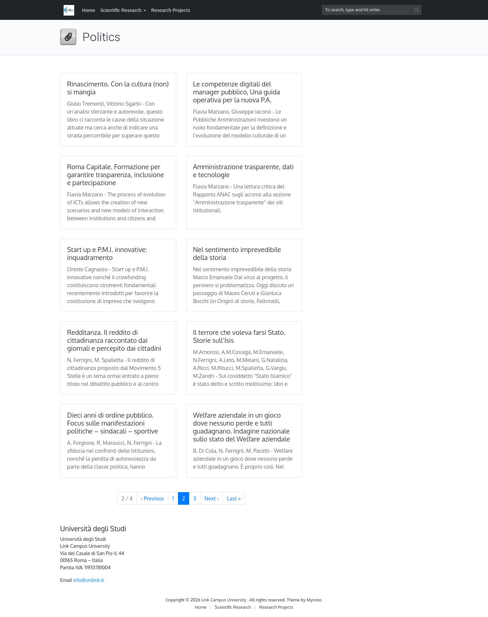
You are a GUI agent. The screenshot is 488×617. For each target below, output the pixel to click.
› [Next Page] (211, 498)
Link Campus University (224, 599)
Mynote (313, 599)
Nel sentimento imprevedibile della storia (237, 253)
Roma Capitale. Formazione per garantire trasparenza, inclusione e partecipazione (115, 174)
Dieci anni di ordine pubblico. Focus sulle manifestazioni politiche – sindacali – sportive (112, 423)
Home (88, 10)
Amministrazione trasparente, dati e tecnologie (243, 170)
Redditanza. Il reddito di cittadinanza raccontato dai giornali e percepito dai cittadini (114, 340)
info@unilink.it (88, 580)
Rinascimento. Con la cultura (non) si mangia (118, 87)
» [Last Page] (234, 498)
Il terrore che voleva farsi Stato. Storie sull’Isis (239, 336)
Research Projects (170, 10)
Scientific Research (120, 10)
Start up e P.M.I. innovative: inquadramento (107, 253)
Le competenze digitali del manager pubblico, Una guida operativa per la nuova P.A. (236, 91)
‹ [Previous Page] (152, 498)
